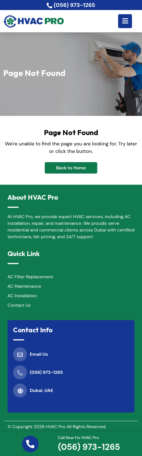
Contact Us (19, 305)
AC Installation (22, 296)
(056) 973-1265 (89, 447)
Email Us (39, 354)
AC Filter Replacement (30, 277)
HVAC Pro (55, 427)
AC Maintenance (24, 286)
